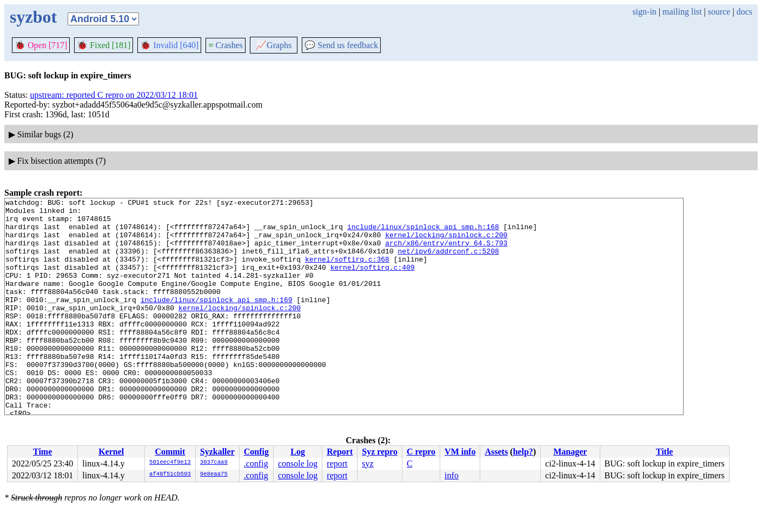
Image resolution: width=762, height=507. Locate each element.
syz (367, 463)
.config (256, 463)
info (452, 475)
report (337, 463)
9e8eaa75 (214, 474)
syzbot (33, 16)
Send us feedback (341, 45)
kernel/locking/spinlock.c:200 (446, 243)
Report (340, 451)
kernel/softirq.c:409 (372, 281)
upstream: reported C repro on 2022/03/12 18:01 (114, 94)
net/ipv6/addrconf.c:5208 (448, 262)
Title (664, 451)
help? (523, 451)
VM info (460, 451)
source (719, 11)
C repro (421, 451)
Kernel (111, 451)
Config (256, 451)
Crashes (225, 45)
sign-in (644, 11)
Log (297, 451)
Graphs (273, 45)
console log (297, 463)
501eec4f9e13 (170, 462)
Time (42, 451)
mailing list (681, 11)
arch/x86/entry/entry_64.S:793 (446, 252)
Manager (570, 451)
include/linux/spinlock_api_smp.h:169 (217, 320)
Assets (496, 451)
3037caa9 (214, 462)
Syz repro (379, 451)
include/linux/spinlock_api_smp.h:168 (423, 233)
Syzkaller (217, 451)
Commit (170, 451)
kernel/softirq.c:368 (347, 272)
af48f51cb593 (170, 474)
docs (744, 11)
